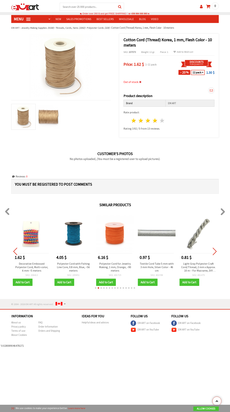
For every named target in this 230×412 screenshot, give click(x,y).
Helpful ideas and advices (95, 322)
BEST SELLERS (105, 19)
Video (154, 19)
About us (16, 322)
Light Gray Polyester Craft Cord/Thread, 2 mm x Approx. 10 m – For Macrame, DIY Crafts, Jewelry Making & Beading (199, 267)
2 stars (141, 120)
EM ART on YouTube (145, 330)
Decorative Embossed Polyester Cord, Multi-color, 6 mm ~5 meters (32, 267)
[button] (95, 288)
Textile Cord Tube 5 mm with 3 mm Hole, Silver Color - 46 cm (157, 267)
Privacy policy (18, 326)
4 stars (155, 120)
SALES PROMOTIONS (78, 19)
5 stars (162, 120)
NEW (58, 19)
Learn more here (77, 408)
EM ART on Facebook (145, 323)
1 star (133, 120)
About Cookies (19, 335)
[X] (12, 408)
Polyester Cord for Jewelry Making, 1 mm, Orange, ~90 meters (116, 267)
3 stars (148, 120)
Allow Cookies (206, 408)
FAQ (40, 322)
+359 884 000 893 (139, 13)
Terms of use (18, 331)
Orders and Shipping (49, 331)
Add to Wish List (183, 52)
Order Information (48, 326)
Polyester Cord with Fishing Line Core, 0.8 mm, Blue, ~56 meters (74, 267)
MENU (22, 19)
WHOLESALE (126, 19)
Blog (142, 19)
